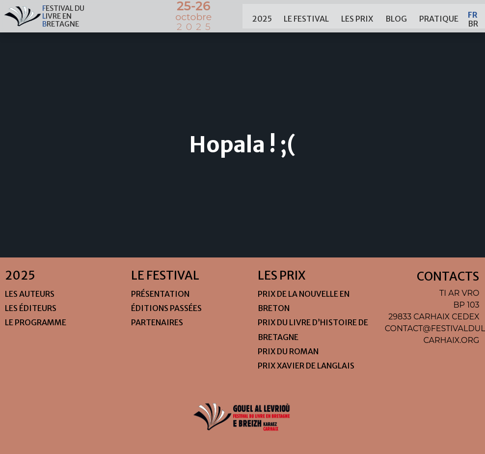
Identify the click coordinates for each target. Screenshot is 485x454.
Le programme (35, 322)
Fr (473, 11)
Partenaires (157, 322)
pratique (438, 16)
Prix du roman (288, 351)
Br (473, 20)
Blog (396, 16)
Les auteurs (29, 294)
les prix (357, 16)
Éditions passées (166, 308)
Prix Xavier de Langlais (306, 365)
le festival (306, 16)
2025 (262, 16)
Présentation (160, 294)
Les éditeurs (30, 308)
